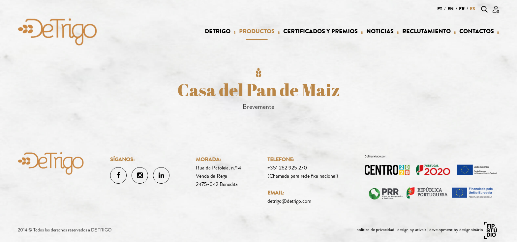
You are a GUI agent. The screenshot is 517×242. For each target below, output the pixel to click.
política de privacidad (375, 230)
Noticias (380, 31)
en (450, 8)
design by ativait (411, 230)
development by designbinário (456, 230)
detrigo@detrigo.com (289, 201)
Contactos (476, 31)
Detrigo (217, 31)
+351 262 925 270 (287, 167)
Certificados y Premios (320, 31)
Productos (257, 31)
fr (462, 8)
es (472, 8)
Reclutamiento (426, 31)
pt (439, 8)
